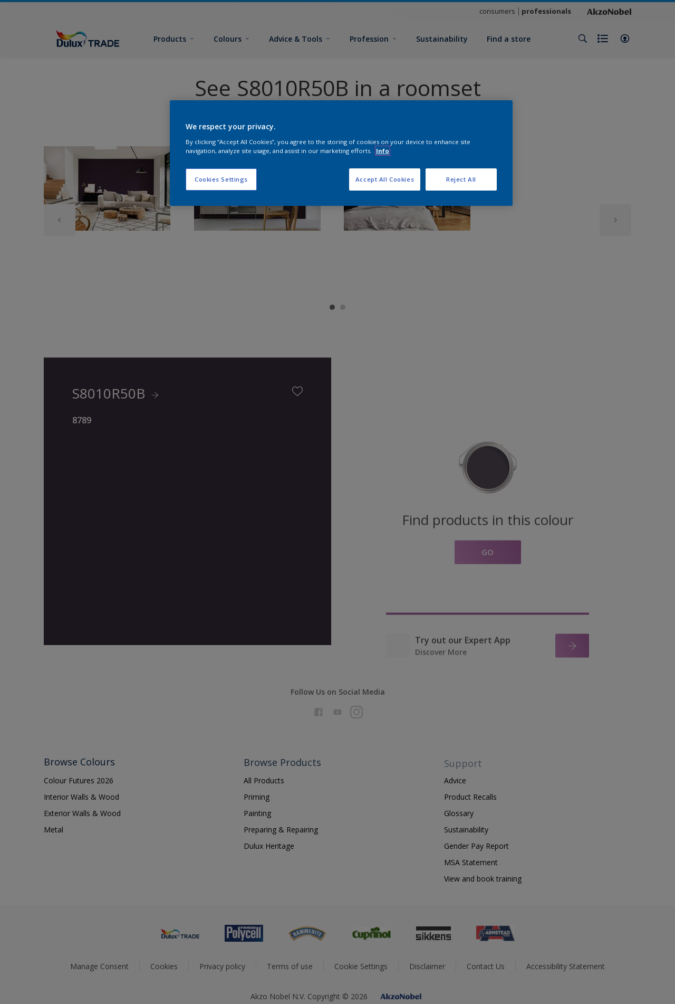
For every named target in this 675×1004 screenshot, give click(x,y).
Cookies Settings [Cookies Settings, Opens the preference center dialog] (221, 179)
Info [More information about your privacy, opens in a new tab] (382, 151)
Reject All (461, 179)
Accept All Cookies (384, 179)
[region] (341, 153)
